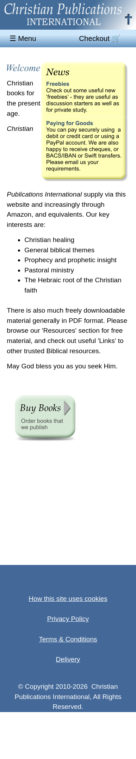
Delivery (68, 659)
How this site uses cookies (68, 598)
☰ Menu (23, 38)
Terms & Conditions (68, 639)
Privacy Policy (68, 618)
